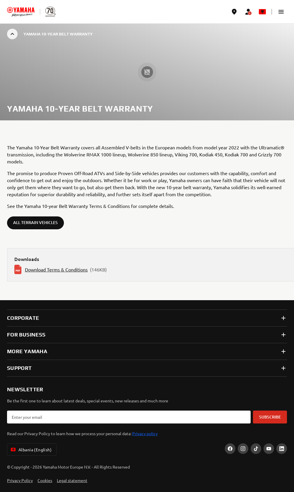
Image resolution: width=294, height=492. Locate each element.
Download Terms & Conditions (56, 269)
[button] (281, 12)
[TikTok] (256, 448)
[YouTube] (269, 448)
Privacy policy (145, 433)
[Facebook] (230, 448)
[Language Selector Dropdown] (262, 12)
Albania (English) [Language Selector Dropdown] (31, 449)
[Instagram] (243, 448)
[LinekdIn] (281, 448)
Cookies (45, 480)
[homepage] (21, 11)
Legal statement (72, 480)
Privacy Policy (20, 480)
